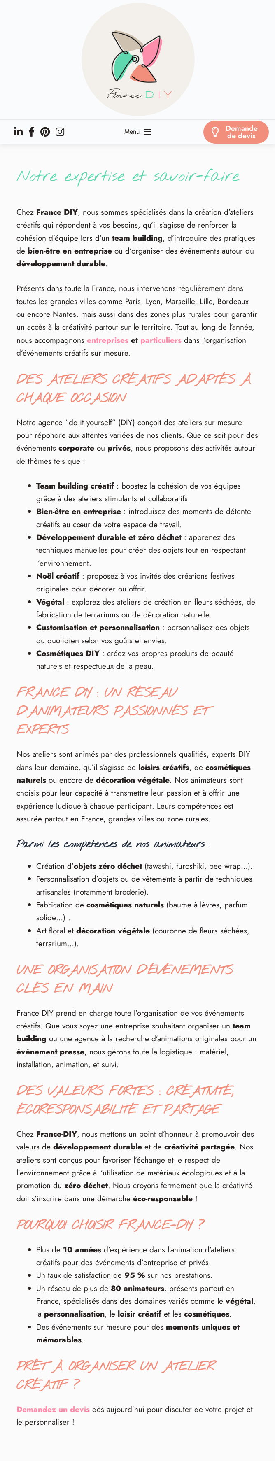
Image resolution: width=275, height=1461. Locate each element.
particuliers (161, 340)
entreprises (107, 340)
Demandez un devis (53, 1409)
